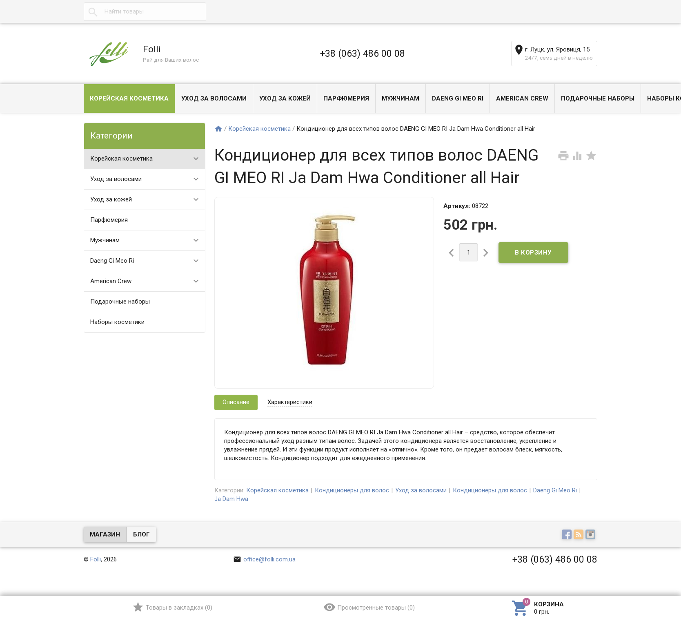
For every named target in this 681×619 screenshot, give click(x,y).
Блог (141, 534)
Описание (236, 402)
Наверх (646, 579)
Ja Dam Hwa (231, 499)
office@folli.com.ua (264, 559)
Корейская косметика (129, 98)
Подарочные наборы (597, 98)
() (172, 607)
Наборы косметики (117, 322)
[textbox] (145, 11)
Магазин (105, 534)
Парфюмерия (346, 98)
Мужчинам (400, 98)
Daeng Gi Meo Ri (457, 98)
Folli (95, 559)
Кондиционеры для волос (352, 490)
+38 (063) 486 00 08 (362, 53)
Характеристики (289, 402)
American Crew (522, 98)
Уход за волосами (214, 98)
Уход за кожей (285, 98)
